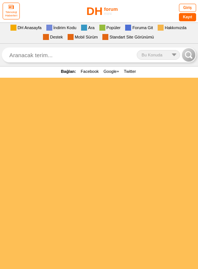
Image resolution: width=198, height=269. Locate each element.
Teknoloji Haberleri (11, 11)
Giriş (187, 8)
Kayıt (187, 17)
